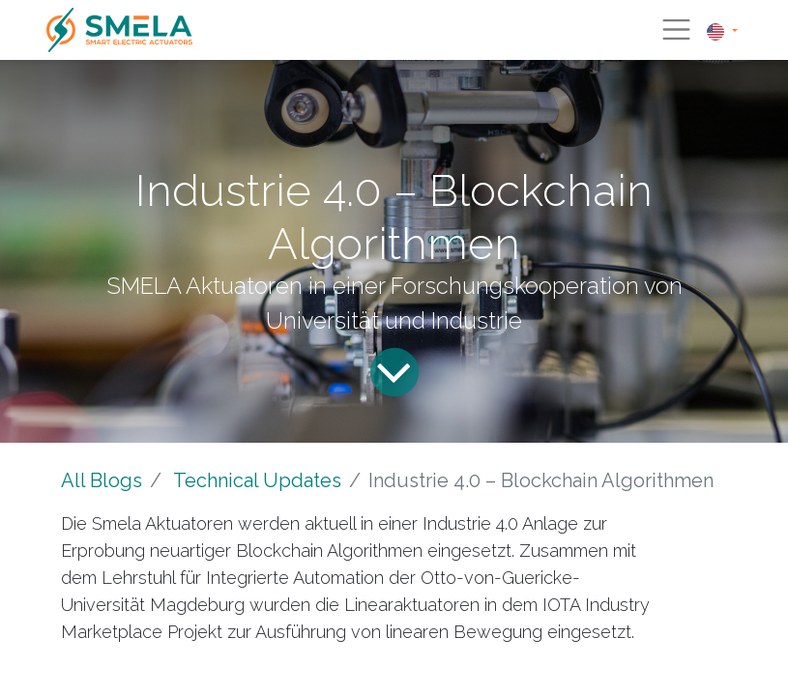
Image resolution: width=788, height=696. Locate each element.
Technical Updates (257, 480)
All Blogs (101, 480)
